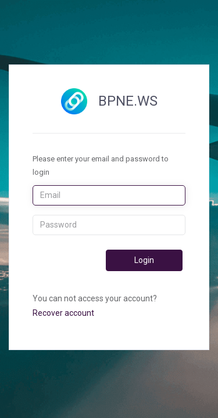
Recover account (63, 313)
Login (144, 260)
